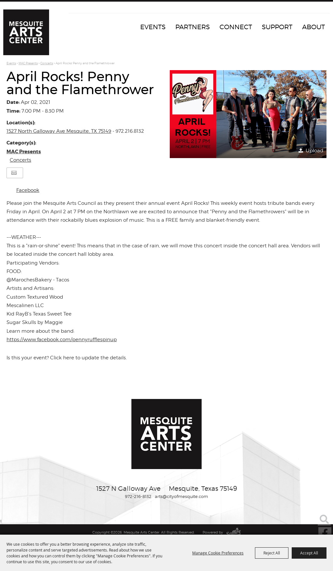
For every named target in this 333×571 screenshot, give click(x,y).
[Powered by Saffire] (233, 532)
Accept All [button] (309, 552)
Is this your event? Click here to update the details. (67, 358)
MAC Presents (28, 63)
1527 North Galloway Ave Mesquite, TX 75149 (59, 131)
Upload (314, 151)
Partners (192, 27)
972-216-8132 (138, 496)
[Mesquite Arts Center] (27, 34)
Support (277, 27)
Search (324, 519)
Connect (236, 27)
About (313, 27)
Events (153, 27)
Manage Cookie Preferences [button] (218, 552)
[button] (248, 114)
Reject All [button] (271, 552)
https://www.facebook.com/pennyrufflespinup (62, 339)
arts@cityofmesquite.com (181, 496)
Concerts (46, 63)
